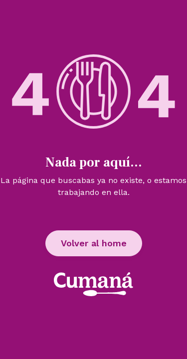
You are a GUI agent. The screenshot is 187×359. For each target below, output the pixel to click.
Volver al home (94, 243)
